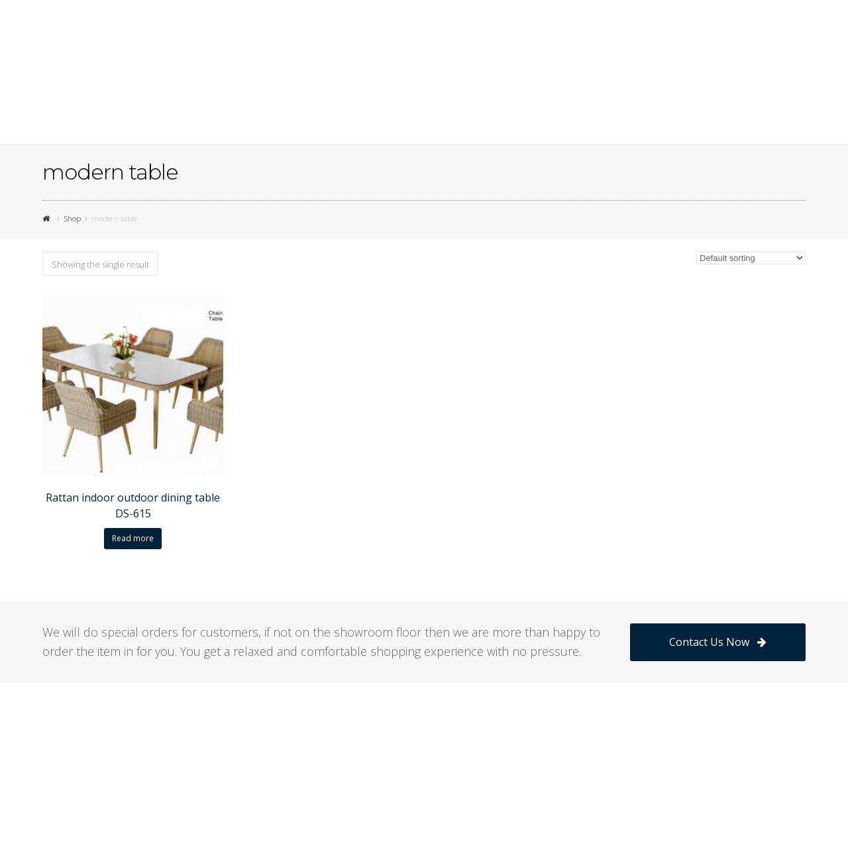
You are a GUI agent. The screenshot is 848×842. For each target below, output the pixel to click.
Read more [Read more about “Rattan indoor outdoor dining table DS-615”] (133, 538)
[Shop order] (751, 258)
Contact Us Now (718, 642)
